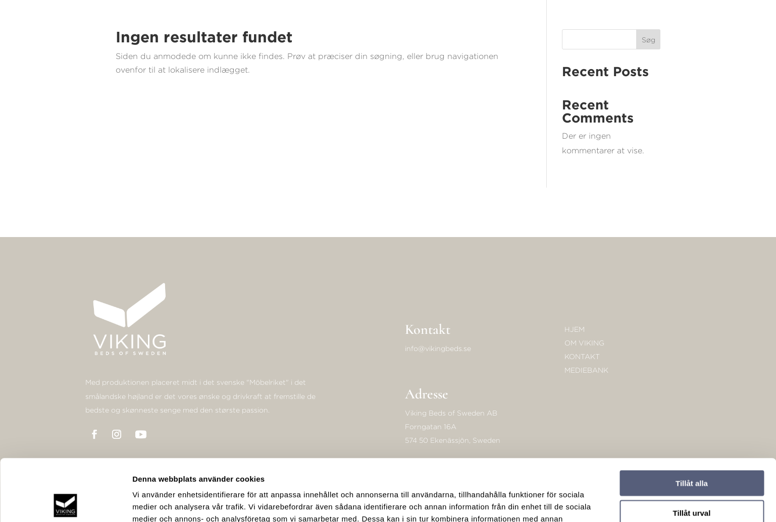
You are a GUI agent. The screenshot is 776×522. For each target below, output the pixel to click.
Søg (648, 39)
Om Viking (584, 342)
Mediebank (586, 370)
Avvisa (692, 480)
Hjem (574, 329)
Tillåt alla (692, 421)
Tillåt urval (692, 451)
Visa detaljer (548, 502)
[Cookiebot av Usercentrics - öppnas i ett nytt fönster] (65, 502)
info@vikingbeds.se (438, 348)
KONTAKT (582, 356)
